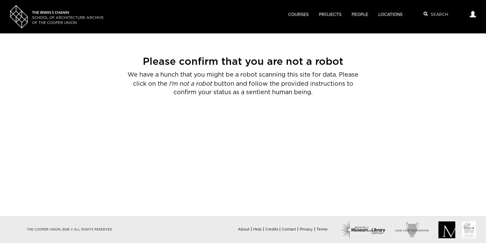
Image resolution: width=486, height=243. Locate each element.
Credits (271, 229)
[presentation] (233, 118)
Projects (330, 14)
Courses (298, 14)
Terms (322, 229)
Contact (289, 229)
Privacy (306, 229)
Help (257, 229)
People (360, 14)
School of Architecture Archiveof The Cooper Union (68, 18)
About (243, 229)
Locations (390, 14)
